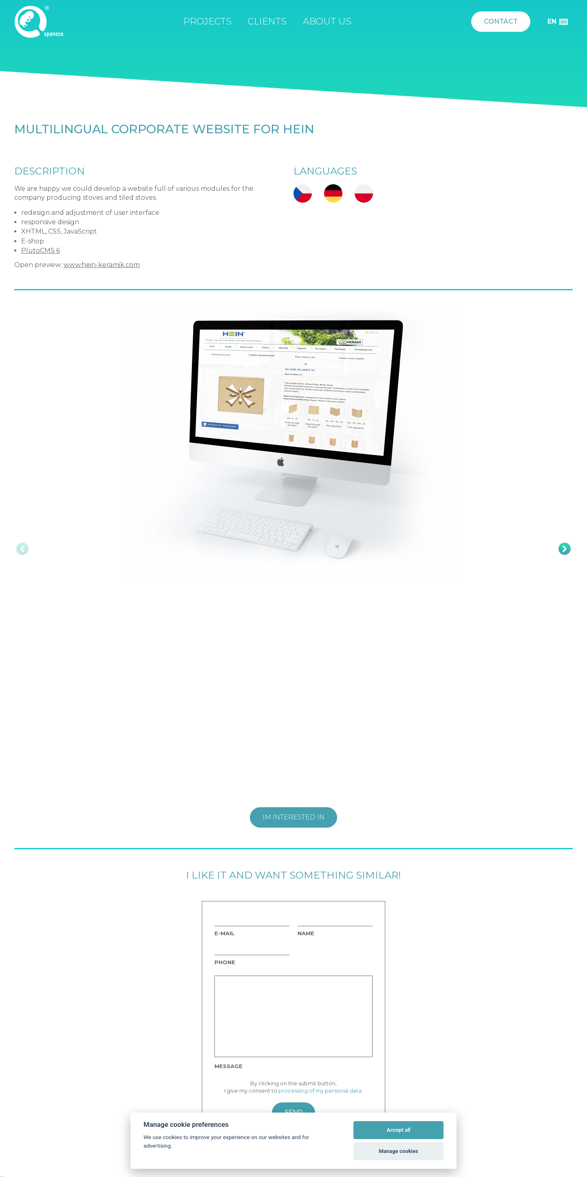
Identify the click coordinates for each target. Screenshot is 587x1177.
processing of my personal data (320, 1090)
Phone (224, 962)
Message (228, 1066)
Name (306, 933)
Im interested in (293, 817)
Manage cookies (398, 1151)
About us (327, 21)
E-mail (224, 933)
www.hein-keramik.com (102, 265)
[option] (293, 446)
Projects (207, 21)
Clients (267, 21)
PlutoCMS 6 (40, 250)
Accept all (398, 1130)
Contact (501, 21)
